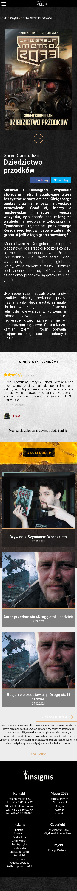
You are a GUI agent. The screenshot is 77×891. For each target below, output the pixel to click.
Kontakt (59, 813)
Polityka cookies (19, 862)
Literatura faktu (19, 851)
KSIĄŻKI (14, 18)
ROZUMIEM (38, 754)
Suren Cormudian (21, 155)
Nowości (19, 833)
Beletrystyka (19, 844)
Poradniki (19, 855)
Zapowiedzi (19, 840)
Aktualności (60, 802)
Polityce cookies (62, 743)
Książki (59, 806)
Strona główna (60, 798)
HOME (3, 18)
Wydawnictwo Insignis (58, 833)
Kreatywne (19, 859)
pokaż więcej (14, 405)
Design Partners (58, 850)
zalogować (31, 430)
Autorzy (59, 809)
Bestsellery (19, 837)
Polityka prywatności (19, 866)
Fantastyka (19, 848)
